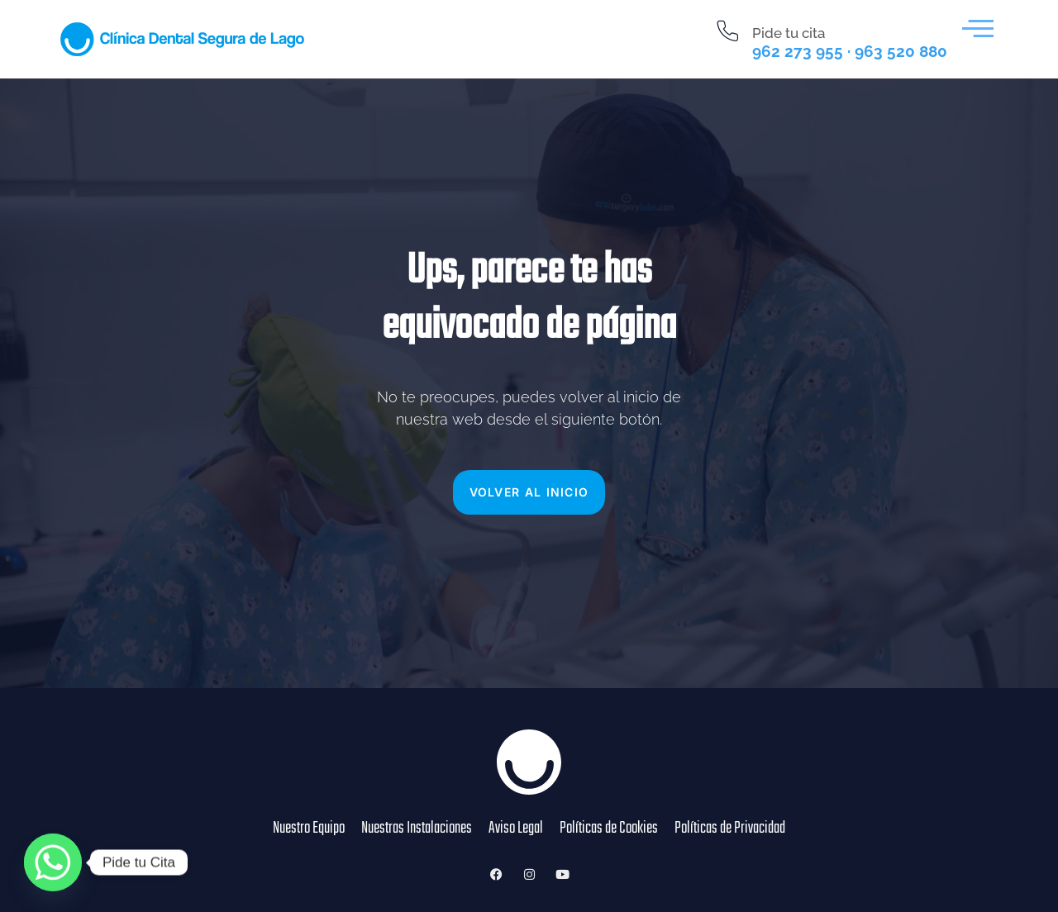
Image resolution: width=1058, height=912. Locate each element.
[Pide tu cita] (728, 31)
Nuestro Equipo (309, 828)
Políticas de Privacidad (729, 828)
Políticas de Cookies (609, 828)
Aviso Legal (515, 828)
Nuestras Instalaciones (416, 828)
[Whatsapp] (53, 862)
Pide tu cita (788, 33)
